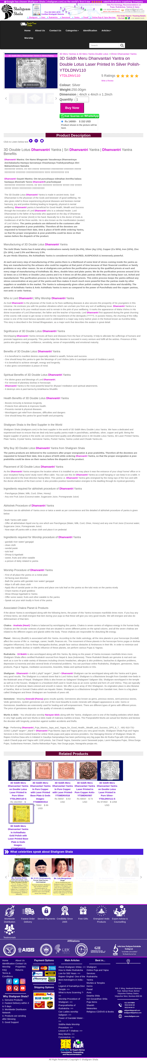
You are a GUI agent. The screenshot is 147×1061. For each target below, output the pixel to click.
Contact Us (55, 30)
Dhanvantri (40, 150)
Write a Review (107, 81)
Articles (106, 30)
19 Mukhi (22, 654)
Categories (72, 30)
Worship (28, 38)
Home (27, 30)
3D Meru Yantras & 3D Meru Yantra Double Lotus (84, 54)
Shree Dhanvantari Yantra (123, 54)
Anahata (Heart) (22, 625)
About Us (40, 30)
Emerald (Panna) (34, 699)
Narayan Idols (52, 714)
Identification (90, 30)
